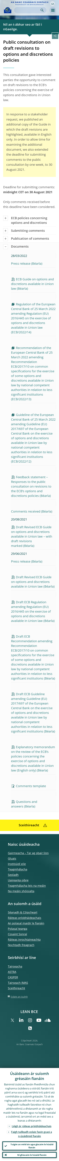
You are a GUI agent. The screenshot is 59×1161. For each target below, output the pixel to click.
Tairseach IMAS (18, 983)
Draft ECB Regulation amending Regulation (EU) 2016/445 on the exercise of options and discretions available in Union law (31, 611)
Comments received (25, 511)
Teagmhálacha (17, 869)
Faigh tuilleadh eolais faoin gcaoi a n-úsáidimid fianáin (31, 1134)
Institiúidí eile (17, 864)
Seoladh (13, 875)
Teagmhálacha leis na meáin (27, 885)
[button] (52, 3)
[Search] (27, 10)
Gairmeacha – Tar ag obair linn (28, 853)
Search (42, 10)
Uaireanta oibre (18, 880)
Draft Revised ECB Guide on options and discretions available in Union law (31, 581)
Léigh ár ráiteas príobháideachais (31, 1126)
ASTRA (12, 972)
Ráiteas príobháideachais (24, 918)
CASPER (13, 977)
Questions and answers (24, 804)
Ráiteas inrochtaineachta (24, 939)
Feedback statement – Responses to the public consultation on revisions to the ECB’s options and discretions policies (31, 486)
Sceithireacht (16, 988)
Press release (20, 263)
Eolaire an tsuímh (19, 996)
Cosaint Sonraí (17, 934)
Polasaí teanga (17, 929)
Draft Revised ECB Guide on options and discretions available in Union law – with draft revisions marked (31, 536)
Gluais (12, 858)
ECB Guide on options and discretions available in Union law (32, 284)
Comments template (31, 786)
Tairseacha (15, 966)
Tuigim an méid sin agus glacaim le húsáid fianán (32, 1146)
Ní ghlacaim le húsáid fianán (32, 1155)
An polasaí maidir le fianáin (26, 923)
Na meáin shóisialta (21, 891)
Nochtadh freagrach (21, 945)
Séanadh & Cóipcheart (22, 912)
